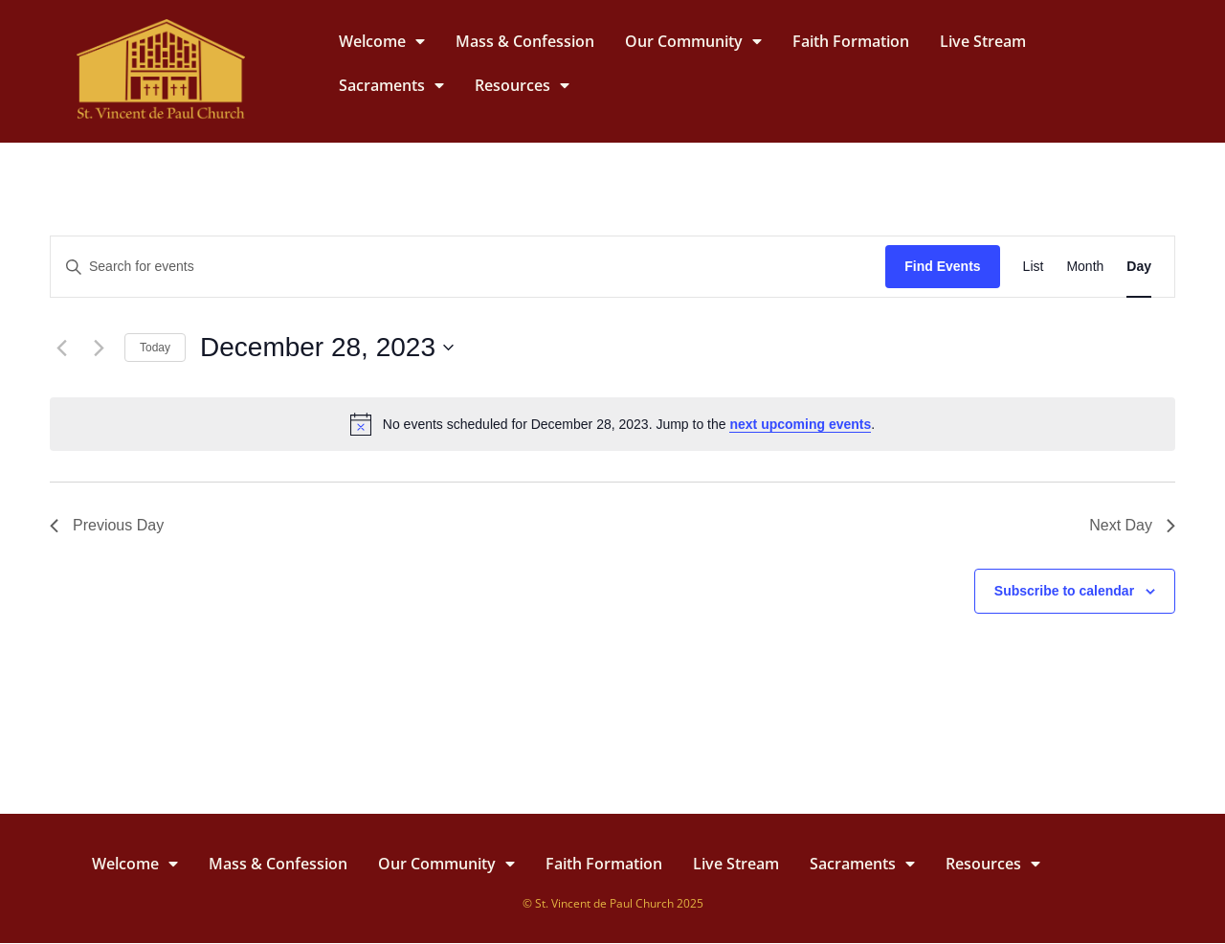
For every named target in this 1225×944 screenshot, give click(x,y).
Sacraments (391, 85)
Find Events (942, 266)
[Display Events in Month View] (1084, 266)
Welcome (382, 41)
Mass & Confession (525, 41)
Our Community (693, 41)
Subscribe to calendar (1064, 590)
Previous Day (107, 525)
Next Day (1132, 525)
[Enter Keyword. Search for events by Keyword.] (468, 266)
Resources (522, 85)
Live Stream (983, 41)
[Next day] (98, 347)
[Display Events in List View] (1033, 266)
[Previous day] (61, 347)
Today (155, 347)
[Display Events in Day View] (1138, 266)
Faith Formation (850, 41)
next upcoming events (800, 424)
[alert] (612, 424)
